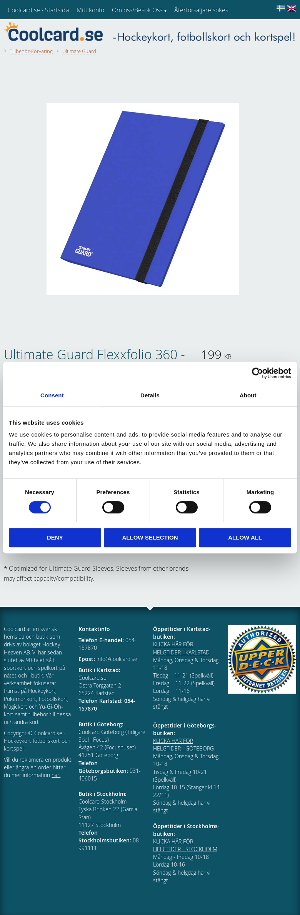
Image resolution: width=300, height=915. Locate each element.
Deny (55, 537)
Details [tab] (150, 395)
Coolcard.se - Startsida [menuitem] (38, 10)
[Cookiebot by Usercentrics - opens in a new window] (257, 373)
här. (56, 775)
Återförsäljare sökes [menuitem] (201, 10)
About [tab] (248, 395)
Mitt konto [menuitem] (90, 10)
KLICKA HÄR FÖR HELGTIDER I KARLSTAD (181, 648)
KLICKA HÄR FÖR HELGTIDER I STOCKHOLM (185, 845)
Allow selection (150, 537)
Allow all (245, 537)
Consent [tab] (52, 395)
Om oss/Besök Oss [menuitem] (137, 10)
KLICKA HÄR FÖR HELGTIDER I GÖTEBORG (183, 744)
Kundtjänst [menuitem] (188, 30)
